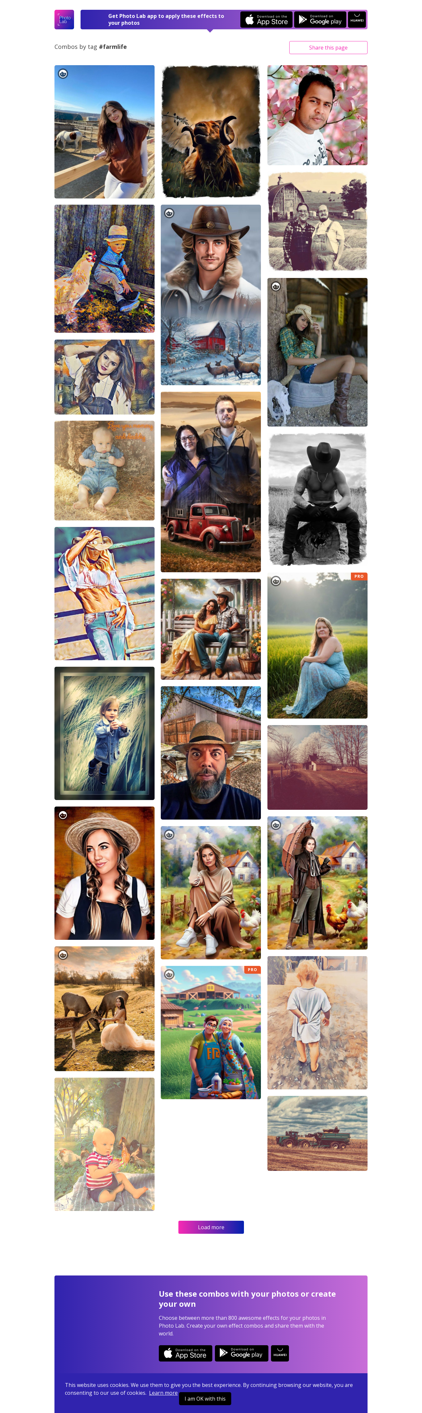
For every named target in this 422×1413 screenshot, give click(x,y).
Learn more (163, 1392)
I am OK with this (205, 1398)
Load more (211, 1227)
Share (328, 47)
